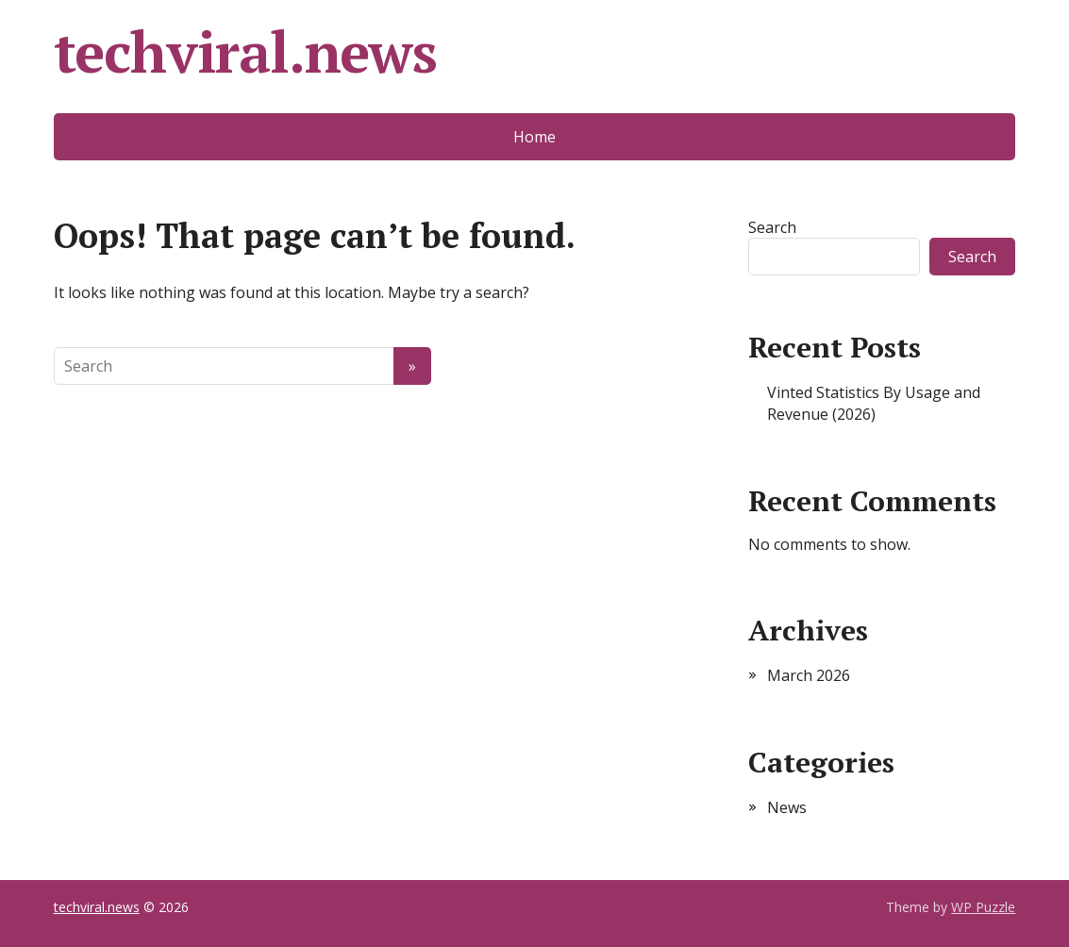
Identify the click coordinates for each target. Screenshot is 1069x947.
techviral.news (245, 51)
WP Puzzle (983, 907)
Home (534, 136)
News (787, 807)
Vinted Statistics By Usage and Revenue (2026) (873, 403)
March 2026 (808, 675)
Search (772, 227)
